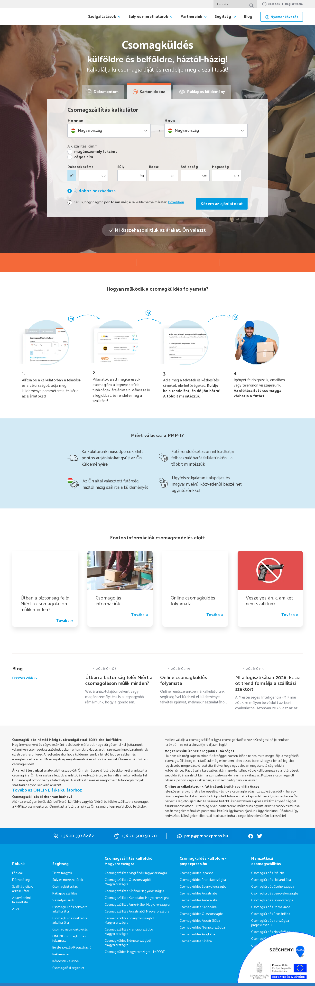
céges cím (83, 157)
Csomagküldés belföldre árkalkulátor (69, 909)
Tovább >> (64, 621)
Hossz (154, 167)
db (103, 176)
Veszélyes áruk (63, 900)
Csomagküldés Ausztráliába (200, 921)
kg (142, 176)
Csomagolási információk (109, 601)
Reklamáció (60, 954)
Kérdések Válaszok (65, 961)
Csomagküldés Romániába (270, 914)
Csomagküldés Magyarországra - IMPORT (135, 952)
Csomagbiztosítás (65, 887)
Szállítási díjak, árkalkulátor (22, 889)
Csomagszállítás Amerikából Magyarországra (137, 905)
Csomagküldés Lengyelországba (274, 893)
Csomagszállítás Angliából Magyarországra (136, 873)
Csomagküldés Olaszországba (201, 914)
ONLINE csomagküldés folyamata (69, 939)
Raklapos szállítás (64, 893)
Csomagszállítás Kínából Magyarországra (134, 891)
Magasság (220, 167)
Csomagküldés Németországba (202, 928)
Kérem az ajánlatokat (221, 204)
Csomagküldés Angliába (197, 934)
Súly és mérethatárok (67, 880)
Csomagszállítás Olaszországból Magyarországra (128, 882)
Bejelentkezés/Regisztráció (71, 947)
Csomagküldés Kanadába (198, 907)
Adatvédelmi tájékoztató (21, 900)
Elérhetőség (21, 880)
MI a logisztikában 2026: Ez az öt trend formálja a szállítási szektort (267, 683)
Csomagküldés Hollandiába (271, 880)
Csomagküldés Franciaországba (203, 880)
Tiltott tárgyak (62, 873)
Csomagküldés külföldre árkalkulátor (69, 921)
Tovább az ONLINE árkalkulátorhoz (47, 790)
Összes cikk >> (24, 679)
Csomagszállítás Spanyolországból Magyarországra (129, 921)
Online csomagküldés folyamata (193, 601)
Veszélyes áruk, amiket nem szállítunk (269, 601)
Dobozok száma (80, 167)
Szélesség (189, 167)
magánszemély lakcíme (96, 151)
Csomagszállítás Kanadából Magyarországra (137, 898)
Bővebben (176, 202)
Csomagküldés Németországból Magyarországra (128, 943)
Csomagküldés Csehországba (272, 887)
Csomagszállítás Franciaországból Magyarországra (129, 932)
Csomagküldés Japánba (196, 873)
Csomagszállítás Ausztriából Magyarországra (137, 911)
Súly (121, 167)
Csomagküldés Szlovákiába (270, 907)
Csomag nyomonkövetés (70, 929)
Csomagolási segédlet (68, 968)
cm (173, 176)
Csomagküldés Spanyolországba (203, 887)
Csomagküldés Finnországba (272, 900)
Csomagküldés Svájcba (268, 873)
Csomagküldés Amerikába (199, 900)
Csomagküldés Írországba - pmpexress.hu (271, 923)
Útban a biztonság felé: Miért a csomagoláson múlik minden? (44, 604)
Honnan (75, 121)
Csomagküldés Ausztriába (199, 893)
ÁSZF (16, 909)
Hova (169, 121)
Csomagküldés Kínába (196, 941)
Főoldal (17, 873)
